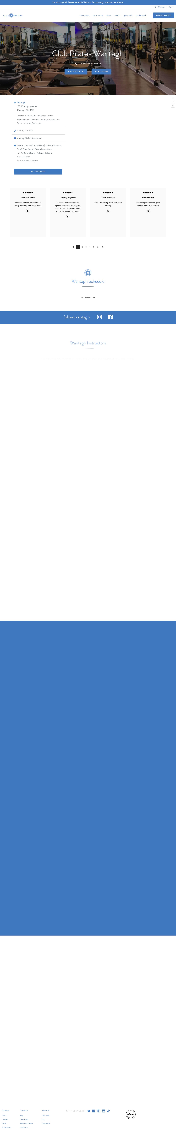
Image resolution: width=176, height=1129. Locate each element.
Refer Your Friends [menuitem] (26, 1123)
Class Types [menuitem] (84, 15)
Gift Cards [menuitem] (128, 15)
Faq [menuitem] (43, 1119)
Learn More (118, 2)
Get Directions (38, 171)
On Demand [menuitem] (141, 15)
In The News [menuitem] (6, 1126)
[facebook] (110, 318)
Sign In (171, 7)
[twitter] (88, 1110)
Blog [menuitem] (21, 1115)
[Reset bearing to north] (173, 104)
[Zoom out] (173, 101)
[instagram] (99, 318)
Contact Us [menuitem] (46, 1123)
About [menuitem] (108, 15)
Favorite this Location (88, 62)
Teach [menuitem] (117, 15)
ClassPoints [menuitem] (24, 1126)
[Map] (88, 137)
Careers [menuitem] (5, 1119)
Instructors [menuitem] (98, 15)
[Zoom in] (173, 97)
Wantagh (161, 7)
